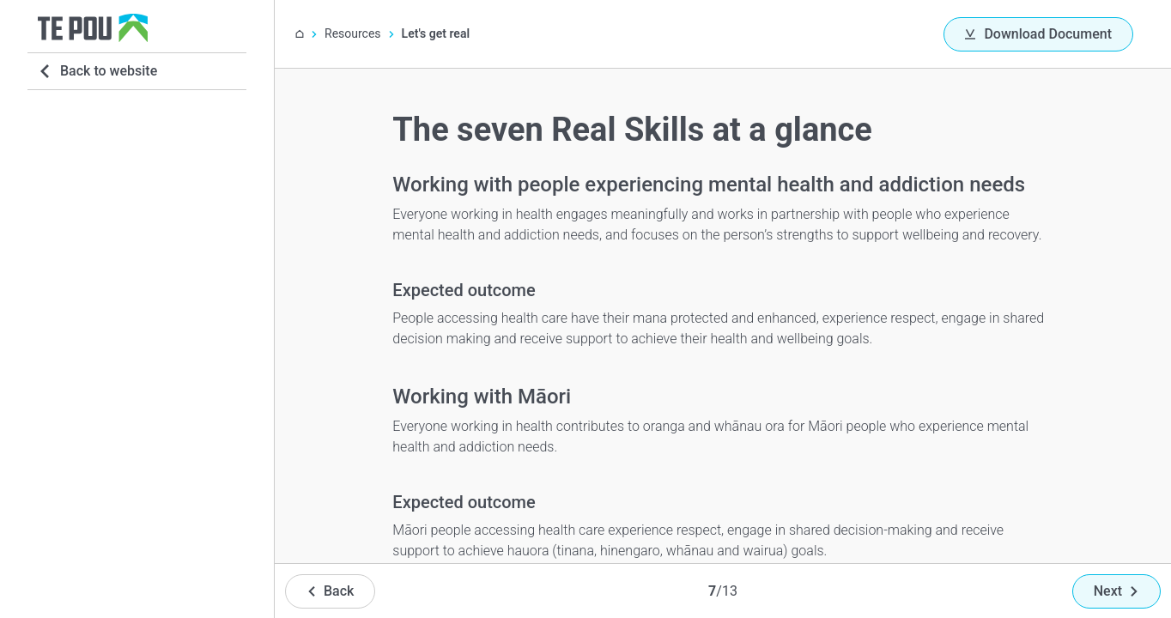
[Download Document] (1038, 34)
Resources (353, 33)
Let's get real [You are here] (436, 33)
